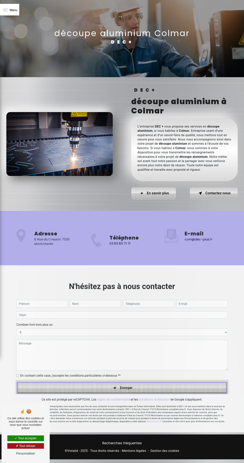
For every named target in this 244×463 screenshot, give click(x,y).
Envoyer (126, 379)
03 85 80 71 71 (119, 253)
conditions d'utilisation (154, 391)
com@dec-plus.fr (198, 230)
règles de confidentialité (113, 391)
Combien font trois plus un (34, 315)
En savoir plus (155, 193)
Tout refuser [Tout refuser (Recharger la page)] (25, 446)
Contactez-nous (212, 193)
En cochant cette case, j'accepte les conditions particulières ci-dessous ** (70, 366)
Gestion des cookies (164, 451)
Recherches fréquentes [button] (122, 443)
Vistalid (72, 451)
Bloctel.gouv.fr (154, 412)
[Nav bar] (9, 9)
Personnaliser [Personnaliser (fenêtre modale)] (25, 453)
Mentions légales (134, 451)
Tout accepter (25, 438)
